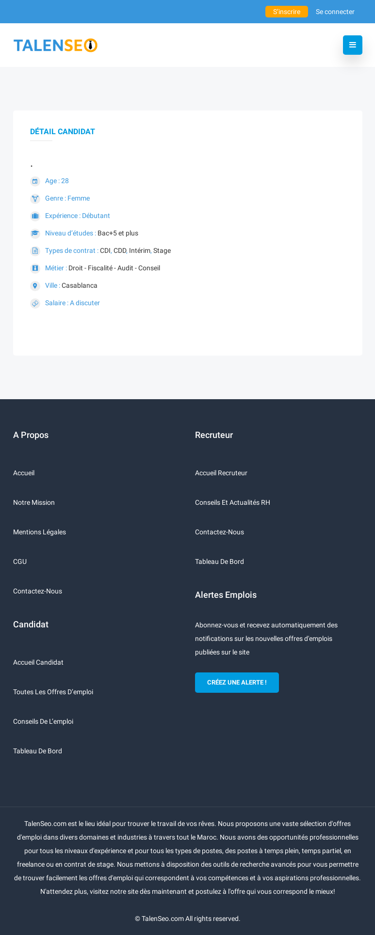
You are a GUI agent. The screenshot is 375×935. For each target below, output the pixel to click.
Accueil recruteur (221, 473)
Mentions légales (39, 532)
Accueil (23, 473)
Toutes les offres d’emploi (53, 692)
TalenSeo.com (163, 918)
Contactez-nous (37, 591)
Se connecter (335, 12)
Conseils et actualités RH (232, 502)
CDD (120, 250)
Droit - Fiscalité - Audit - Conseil (114, 268)
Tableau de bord (37, 751)
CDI (105, 250)
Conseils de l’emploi (43, 721)
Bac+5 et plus (118, 233)
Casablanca (80, 285)
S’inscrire (286, 12)
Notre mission (34, 502)
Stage (162, 250)
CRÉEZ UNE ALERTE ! (237, 682)
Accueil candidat (38, 662)
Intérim (139, 250)
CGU (20, 561)
